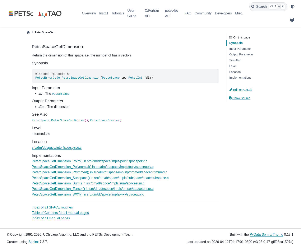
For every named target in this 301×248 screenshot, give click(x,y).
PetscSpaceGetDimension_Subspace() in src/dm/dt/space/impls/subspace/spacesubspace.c (100, 178)
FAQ (188, 13)
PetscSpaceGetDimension (81, 77)
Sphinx (33, 242)
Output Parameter (241, 54)
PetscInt (135, 77)
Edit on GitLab (240, 89)
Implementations (240, 77)
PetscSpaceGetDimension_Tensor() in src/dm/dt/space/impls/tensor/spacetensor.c (92, 188)
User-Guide (131, 13)
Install (103, 13)
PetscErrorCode (47, 77)
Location (235, 72)
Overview (89, 13)
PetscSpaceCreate (104, 120)
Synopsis (236, 43)
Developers (223, 13)
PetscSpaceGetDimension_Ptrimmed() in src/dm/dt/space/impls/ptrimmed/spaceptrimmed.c (99, 172)
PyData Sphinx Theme (266, 234)
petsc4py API (172, 13)
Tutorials (117, 13)
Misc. (239, 13)
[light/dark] (292, 6)
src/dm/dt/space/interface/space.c (57, 147)
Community (203, 13)
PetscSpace (111, 77)
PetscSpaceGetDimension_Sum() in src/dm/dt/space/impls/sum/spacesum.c (88, 183)
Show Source (239, 98)
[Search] (268, 6)
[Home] (28, 32)
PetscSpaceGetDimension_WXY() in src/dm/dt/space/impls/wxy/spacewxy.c (88, 194)
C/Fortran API (152, 13)
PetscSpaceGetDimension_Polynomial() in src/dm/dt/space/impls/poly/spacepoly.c (92, 167)
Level (232, 66)
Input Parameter (240, 48)
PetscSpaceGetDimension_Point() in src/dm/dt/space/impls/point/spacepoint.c (89, 161)
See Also (235, 60)
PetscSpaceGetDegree (68, 120)
